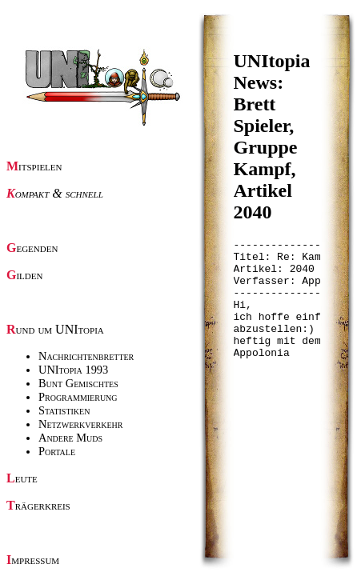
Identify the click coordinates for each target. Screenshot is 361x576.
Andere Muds (70, 437)
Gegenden (32, 247)
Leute (22, 478)
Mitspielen (34, 166)
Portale (56, 451)
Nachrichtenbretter (86, 356)
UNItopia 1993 (73, 369)
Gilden (24, 275)
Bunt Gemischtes (78, 383)
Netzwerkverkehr (80, 424)
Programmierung (78, 396)
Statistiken (64, 410)
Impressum (32, 559)
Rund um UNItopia (55, 329)
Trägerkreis (38, 505)
